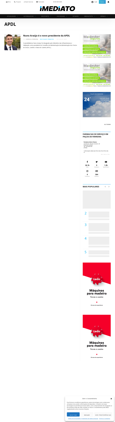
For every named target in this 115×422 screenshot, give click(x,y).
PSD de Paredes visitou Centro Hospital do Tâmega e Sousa (97, 214)
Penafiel (51, 39)
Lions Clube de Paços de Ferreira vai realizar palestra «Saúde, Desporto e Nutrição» (98, 227)
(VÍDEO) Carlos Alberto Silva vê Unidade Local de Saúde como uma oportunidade (99, 201)
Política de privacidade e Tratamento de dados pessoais (83, 418)
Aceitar (73, 415)
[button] (111, 398)
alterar (107, 124)
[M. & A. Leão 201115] (97, 286)
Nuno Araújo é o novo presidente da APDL (46, 35)
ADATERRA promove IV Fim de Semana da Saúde (98, 252)
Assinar (102, 2)
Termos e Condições (104, 418)
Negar (87, 415)
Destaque (43, 39)
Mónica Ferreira (32, 39)
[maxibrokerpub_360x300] (97, 46)
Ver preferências (103, 415)
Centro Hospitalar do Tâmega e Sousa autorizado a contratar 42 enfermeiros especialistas (98, 241)
